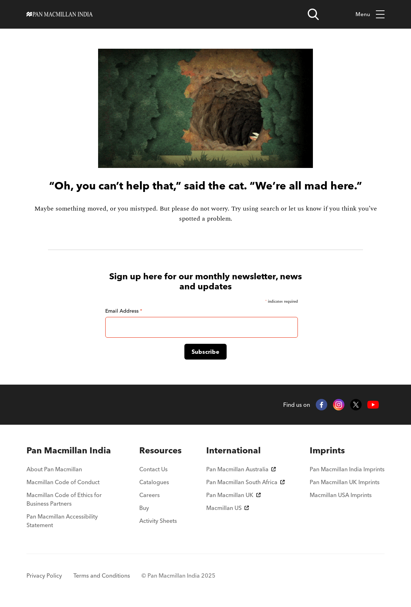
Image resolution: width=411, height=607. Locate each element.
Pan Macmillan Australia (241, 469)
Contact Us (153, 469)
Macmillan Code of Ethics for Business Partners (64, 499)
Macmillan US (227, 507)
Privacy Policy (44, 575)
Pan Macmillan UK (233, 494)
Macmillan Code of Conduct (63, 482)
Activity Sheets (158, 520)
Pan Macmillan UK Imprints (344, 482)
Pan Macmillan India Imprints (347, 469)
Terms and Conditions (101, 575)
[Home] (59, 14)
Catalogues (154, 482)
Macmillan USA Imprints (341, 494)
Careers (149, 494)
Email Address (123, 311)
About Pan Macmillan (54, 469)
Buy (144, 507)
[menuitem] (70, 450)
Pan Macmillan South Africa (245, 482)
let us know (305, 208)
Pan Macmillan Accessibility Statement (62, 521)
